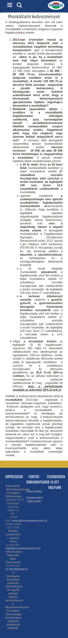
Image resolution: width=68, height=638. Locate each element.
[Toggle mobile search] (19, 5)
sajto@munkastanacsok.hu (22, 548)
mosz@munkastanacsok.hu (30, 520)
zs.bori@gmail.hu (16, 569)
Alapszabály (34, 491)
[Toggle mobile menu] (10, 5)
